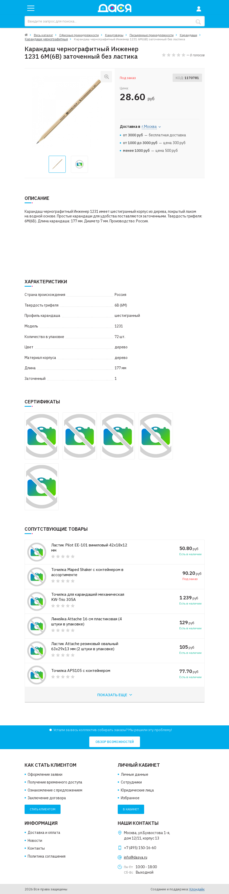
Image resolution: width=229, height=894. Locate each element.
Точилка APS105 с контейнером (81, 670)
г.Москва (149, 126)
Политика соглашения (46, 856)
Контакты (36, 848)
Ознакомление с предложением (55, 790)
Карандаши (188, 35)
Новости (35, 840)
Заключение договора (47, 798)
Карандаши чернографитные (46, 39)
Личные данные (134, 774)
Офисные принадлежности (79, 35)
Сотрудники (131, 782)
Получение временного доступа (55, 782)
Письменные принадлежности (152, 35)
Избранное (130, 798)
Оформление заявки (45, 774)
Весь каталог (43, 35)
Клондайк (197, 889)
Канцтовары (114, 35)
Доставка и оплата (44, 832)
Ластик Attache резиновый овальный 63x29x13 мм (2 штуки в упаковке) (86, 646)
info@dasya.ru (135, 857)
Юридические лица (137, 790)
